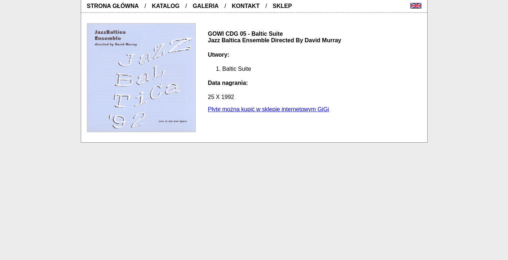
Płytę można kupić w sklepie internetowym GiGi (268, 109)
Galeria (205, 6)
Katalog (166, 6)
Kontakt (246, 6)
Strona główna (113, 6)
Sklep (282, 6)
